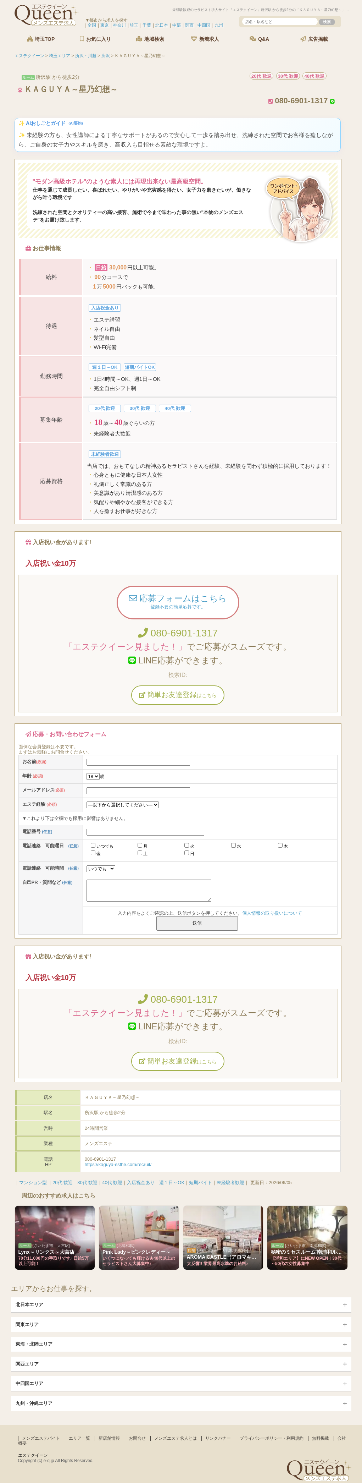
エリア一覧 (79, 1438)
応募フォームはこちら (178, 602)
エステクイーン (33, 1455)
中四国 (203, 25)
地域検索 (150, 39)
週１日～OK (171, 1182)
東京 (104, 25)
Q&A (259, 39)
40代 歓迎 (112, 1182)
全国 (92, 25)
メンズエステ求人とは (175, 1438)
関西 (189, 25)
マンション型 (33, 1182)
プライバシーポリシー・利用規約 (271, 1438)
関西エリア (27, 1364)
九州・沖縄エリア (34, 1403)
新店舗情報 (109, 1438)
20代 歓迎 (62, 1182)
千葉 (147, 25)
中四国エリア (29, 1383)
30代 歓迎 (87, 1182)
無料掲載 (320, 1438)
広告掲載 (314, 39)
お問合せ (137, 1438)
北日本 (161, 25)
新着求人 (205, 39)
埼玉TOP (41, 39)
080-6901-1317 (178, 633)
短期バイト (200, 1182)
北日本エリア (29, 1304)
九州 (219, 25)
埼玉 (134, 25)
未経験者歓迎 (230, 1182)
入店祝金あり (141, 1182)
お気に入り (95, 39)
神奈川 (119, 25)
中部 (176, 25)
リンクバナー (218, 1438)
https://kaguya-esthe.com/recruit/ (118, 1164)
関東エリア (27, 1324)
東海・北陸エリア (34, 1344)
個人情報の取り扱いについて (272, 913)
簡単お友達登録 (178, 695)
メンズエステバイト (41, 1438)
